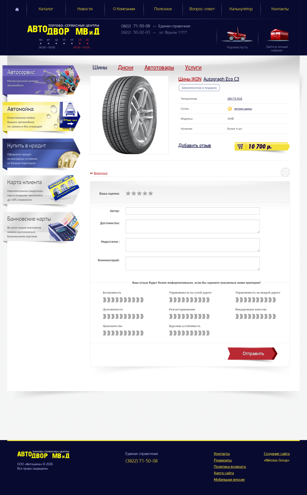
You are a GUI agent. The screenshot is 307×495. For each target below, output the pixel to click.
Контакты (280, 9)
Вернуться (100, 173)
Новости (85, 9)
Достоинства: (110, 223)
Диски (125, 67)
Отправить (253, 353)
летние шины (243, 108)
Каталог (46, 9)
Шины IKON (189, 79)
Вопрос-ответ (202, 9)
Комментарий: (109, 260)
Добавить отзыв (194, 145)
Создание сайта (277, 454)
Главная (17, 9)
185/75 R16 (234, 98)
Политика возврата (230, 467)
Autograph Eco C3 (221, 79)
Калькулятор (241, 9)
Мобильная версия (229, 480)
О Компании (124, 9)
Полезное (163, 9)
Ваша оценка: (109, 193)
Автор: (115, 211)
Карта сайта (224, 473)
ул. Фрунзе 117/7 (173, 33)
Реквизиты (223, 461)
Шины (100, 67)
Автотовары (159, 67)
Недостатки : (110, 242)
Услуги (193, 67)
